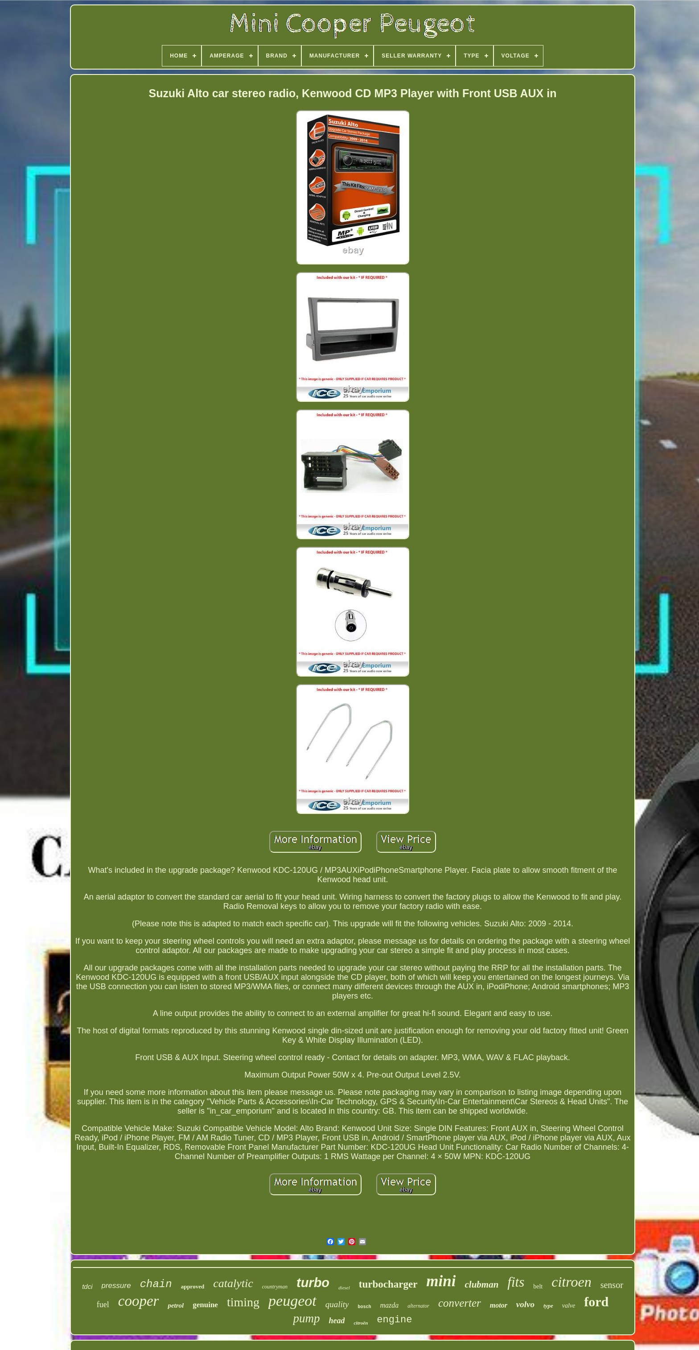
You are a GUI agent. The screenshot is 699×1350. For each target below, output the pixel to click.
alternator (418, 1306)
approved (193, 1286)
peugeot (292, 1300)
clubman (481, 1284)
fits (515, 1282)
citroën (361, 1322)
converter (459, 1303)
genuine (205, 1304)
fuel (103, 1304)
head (337, 1320)
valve (569, 1305)
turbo (312, 1283)
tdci (87, 1286)
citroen (571, 1282)
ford (596, 1301)
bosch (364, 1307)
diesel (344, 1287)
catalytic (233, 1283)
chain (156, 1284)
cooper (138, 1301)
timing (243, 1302)
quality (337, 1304)
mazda (389, 1305)
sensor (611, 1285)
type (548, 1305)
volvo (525, 1304)
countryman (275, 1287)
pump (306, 1318)
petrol (176, 1305)
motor (498, 1305)
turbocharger (388, 1284)
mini (441, 1281)
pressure (116, 1285)
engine (394, 1319)
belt (538, 1286)
